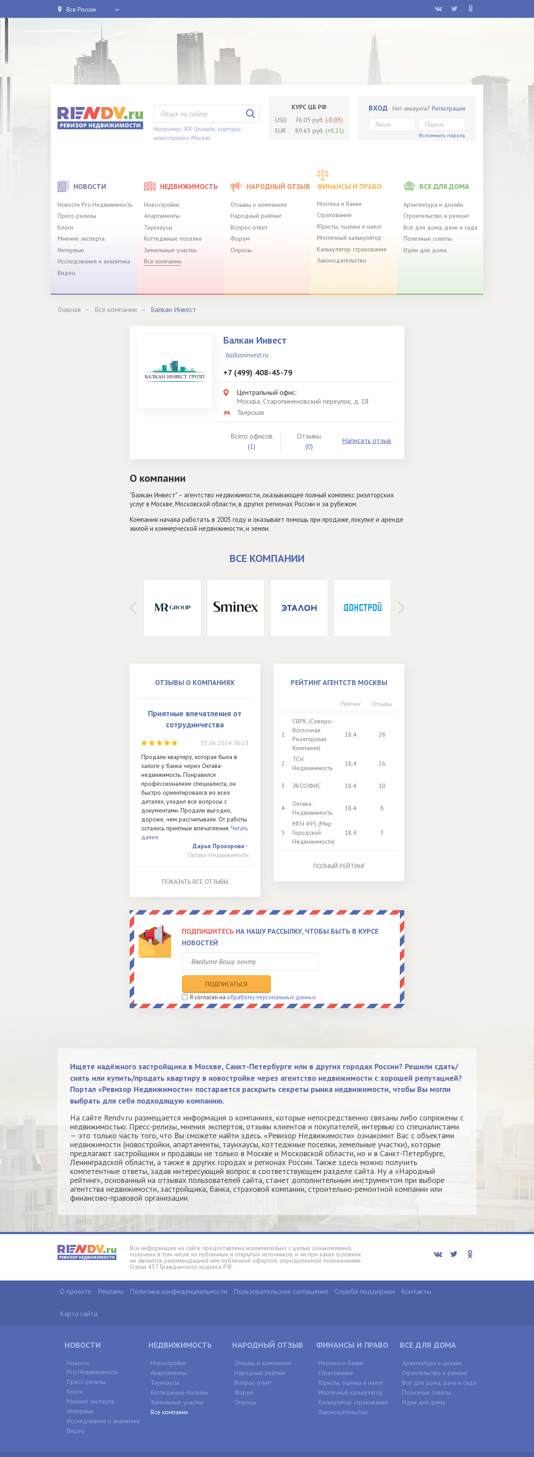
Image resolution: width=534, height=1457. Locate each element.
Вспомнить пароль (442, 135)
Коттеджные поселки (172, 238)
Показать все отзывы (195, 882)
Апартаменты (162, 216)
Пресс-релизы (77, 216)
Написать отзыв (366, 440)
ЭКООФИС (306, 786)
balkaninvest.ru (247, 354)
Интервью (71, 250)
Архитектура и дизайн (433, 205)
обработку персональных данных (271, 979)
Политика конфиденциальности (178, 1272)
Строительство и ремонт (436, 216)
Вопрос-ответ (248, 227)
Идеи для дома (425, 250)
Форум (240, 238)
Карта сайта (79, 1295)
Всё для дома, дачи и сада (440, 227)
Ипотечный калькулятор (349, 238)
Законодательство (341, 260)
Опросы (241, 250)
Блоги (65, 227)
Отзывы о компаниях (258, 205)
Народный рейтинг (256, 216)
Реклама (110, 1272)
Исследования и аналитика (94, 261)
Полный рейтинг (339, 866)
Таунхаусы (158, 227)
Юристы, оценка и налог (349, 226)
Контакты (416, 1272)
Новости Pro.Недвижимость (95, 205)
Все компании (162, 261)
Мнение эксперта (81, 238)
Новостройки (161, 205)
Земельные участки (170, 250)
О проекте (75, 1272)
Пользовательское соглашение (281, 1272)
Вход (378, 107)
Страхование (334, 215)
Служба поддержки (365, 1272)
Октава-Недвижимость (218, 855)
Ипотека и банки (339, 204)
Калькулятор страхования (351, 249)
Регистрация (448, 108)
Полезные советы (427, 238)
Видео (66, 273)
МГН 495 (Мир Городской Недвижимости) (313, 832)
